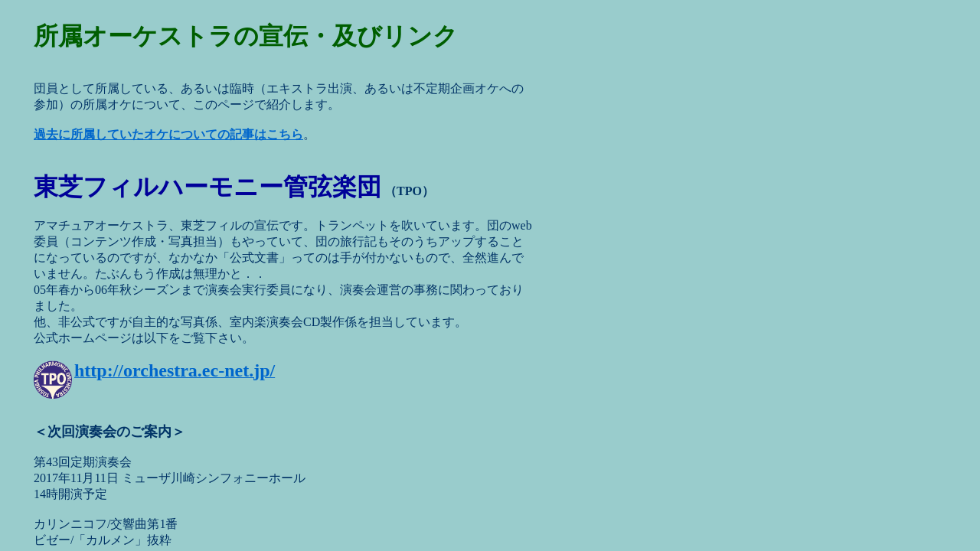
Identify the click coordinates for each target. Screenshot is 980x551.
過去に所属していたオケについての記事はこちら (168, 134)
